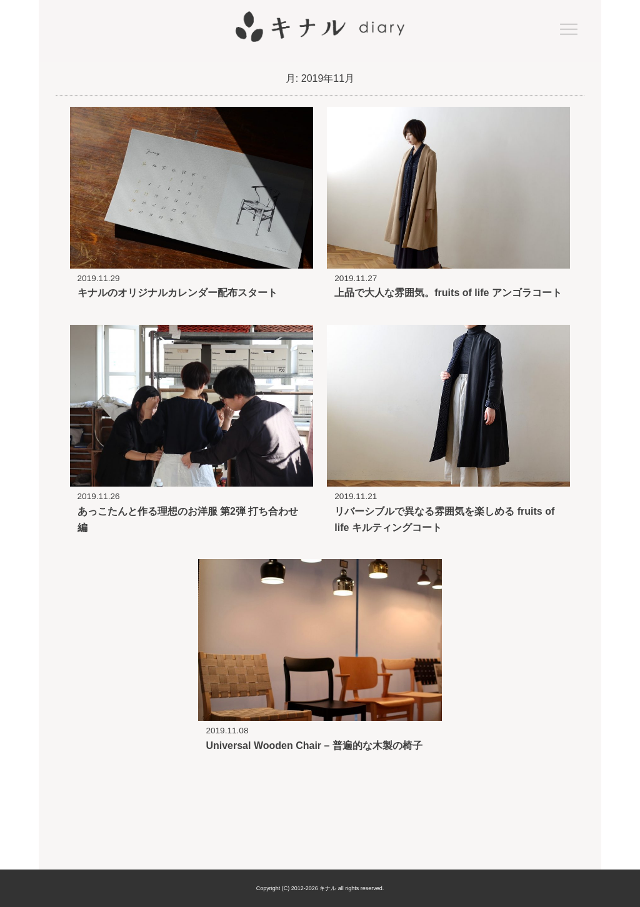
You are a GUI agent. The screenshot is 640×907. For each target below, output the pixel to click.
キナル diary (320, 26)
